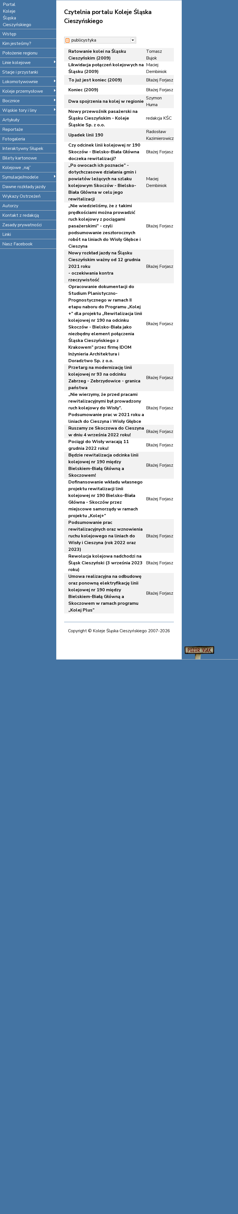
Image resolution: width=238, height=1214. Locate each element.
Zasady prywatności (22, 225)
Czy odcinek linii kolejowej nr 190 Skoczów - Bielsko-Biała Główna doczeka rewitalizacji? (104, 152)
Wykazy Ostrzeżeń (21, 196)
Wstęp (9, 34)
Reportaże (12, 129)
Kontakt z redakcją (20, 215)
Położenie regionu (19, 53)
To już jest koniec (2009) (95, 80)
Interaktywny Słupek (22, 148)
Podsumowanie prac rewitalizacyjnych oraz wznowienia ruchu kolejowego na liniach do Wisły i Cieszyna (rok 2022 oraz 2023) (105, 536)
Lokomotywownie (29, 82)
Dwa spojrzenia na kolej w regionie (106, 101)
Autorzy (10, 206)
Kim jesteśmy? (16, 43)
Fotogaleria (13, 139)
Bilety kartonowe (19, 158)
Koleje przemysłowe (29, 91)
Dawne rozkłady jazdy (24, 187)
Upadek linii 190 (85, 135)
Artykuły (10, 120)
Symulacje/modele (29, 177)
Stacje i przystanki (20, 72)
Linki (6, 234)
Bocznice (29, 101)
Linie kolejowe (29, 63)
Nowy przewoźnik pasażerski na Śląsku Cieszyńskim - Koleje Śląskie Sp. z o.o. (103, 118)
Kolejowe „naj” (16, 168)
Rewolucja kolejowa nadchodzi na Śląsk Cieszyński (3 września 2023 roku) (105, 563)
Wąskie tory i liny (29, 110)
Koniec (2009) (83, 90)
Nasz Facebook (17, 244)
